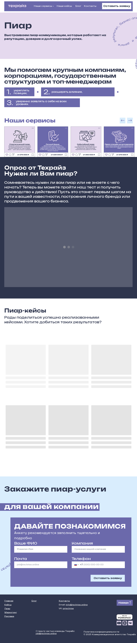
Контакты (90, 6)
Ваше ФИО (25, 543)
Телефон (81, 559)
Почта (20, 559)
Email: (73, 605)
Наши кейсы (64, 6)
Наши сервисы (43, 6)
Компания (82, 543)
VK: (66, 609)
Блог (78, 6)
